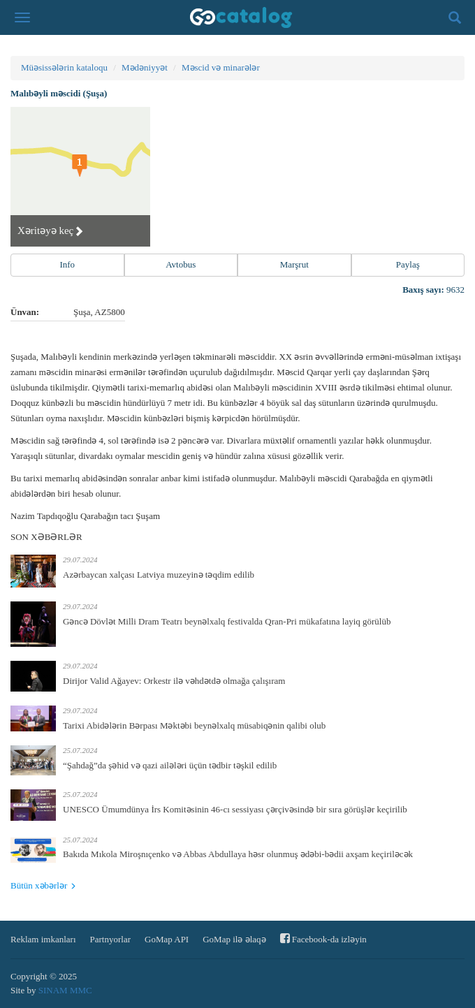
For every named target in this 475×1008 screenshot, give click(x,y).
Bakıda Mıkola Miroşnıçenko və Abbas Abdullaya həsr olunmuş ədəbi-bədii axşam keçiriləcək (238, 854)
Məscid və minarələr (221, 67)
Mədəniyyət (145, 67)
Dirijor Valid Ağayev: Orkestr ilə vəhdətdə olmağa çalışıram (174, 680)
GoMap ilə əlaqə (234, 939)
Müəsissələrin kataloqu (64, 67)
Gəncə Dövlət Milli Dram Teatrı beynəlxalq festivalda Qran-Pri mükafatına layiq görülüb (226, 621)
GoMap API (167, 939)
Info (67, 264)
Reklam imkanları (43, 939)
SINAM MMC (65, 990)
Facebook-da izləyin (323, 938)
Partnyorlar (110, 939)
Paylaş (408, 264)
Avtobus (181, 264)
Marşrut (294, 264)
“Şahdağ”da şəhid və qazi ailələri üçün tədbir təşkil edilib (170, 765)
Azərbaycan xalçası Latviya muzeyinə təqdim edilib (158, 574)
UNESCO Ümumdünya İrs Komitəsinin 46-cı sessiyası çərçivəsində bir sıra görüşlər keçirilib (235, 809)
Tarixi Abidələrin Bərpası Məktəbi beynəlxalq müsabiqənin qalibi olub (194, 725)
